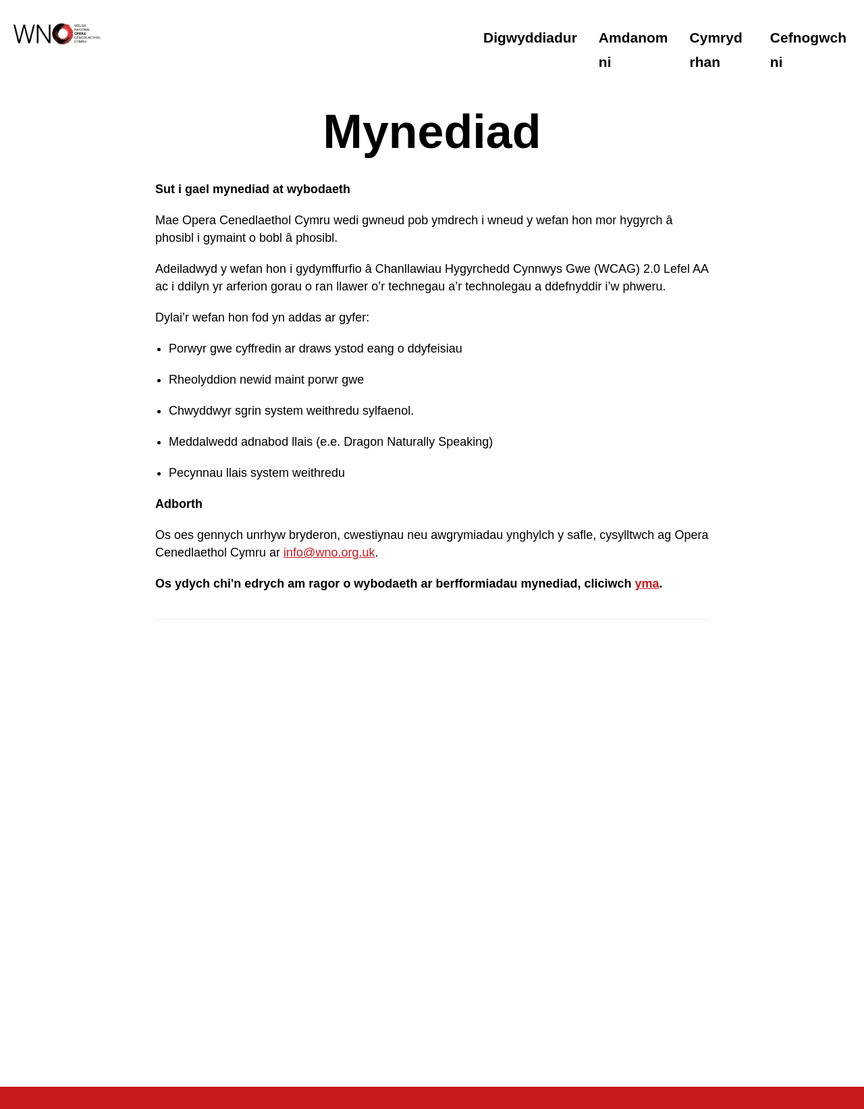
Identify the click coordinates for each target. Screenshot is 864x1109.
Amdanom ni (633, 50)
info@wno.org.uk (329, 552)
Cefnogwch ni (808, 50)
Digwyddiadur (530, 37)
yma (646, 583)
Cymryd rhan (716, 50)
